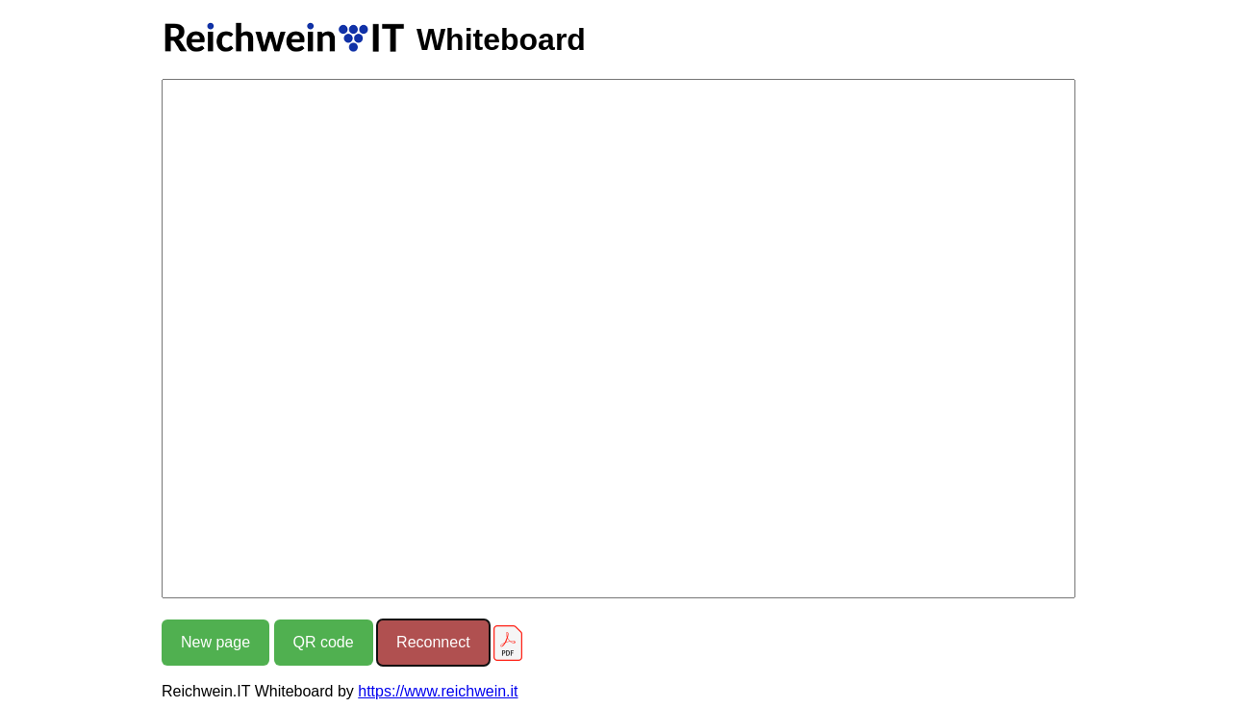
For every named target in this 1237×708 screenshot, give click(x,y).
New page (215, 642)
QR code (323, 642)
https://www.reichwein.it (438, 691)
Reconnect (433, 642)
